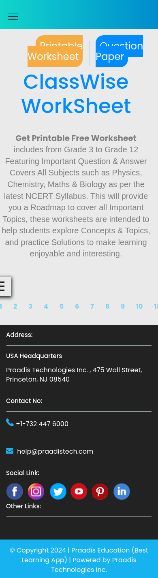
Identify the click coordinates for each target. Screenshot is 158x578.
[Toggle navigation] (10, 16)
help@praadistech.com (55, 451)
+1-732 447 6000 (42, 424)
